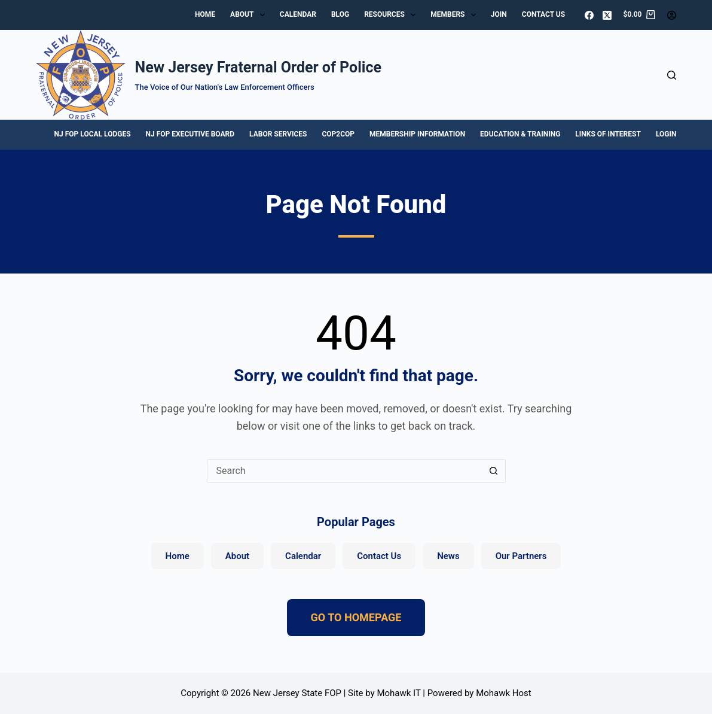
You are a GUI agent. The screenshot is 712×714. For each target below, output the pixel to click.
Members (455, 15)
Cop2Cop (338, 134)
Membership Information (417, 134)
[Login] (671, 15)
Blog (340, 14)
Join (499, 14)
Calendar (298, 14)
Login (666, 134)
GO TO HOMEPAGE (356, 617)
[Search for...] (344, 471)
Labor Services (278, 134)
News (448, 556)
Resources (392, 15)
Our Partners (521, 556)
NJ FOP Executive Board (190, 134)
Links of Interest (608, 134)
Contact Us (543, 14)
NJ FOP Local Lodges (92, 134)
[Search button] (494, 471)
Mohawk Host (503, 693)
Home (205, 14)
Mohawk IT (398, 693)
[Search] (671, 75)
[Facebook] (589, 15)
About (250, 15)
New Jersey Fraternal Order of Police (258, 67)
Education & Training (520, 134)
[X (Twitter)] (607, 15)
